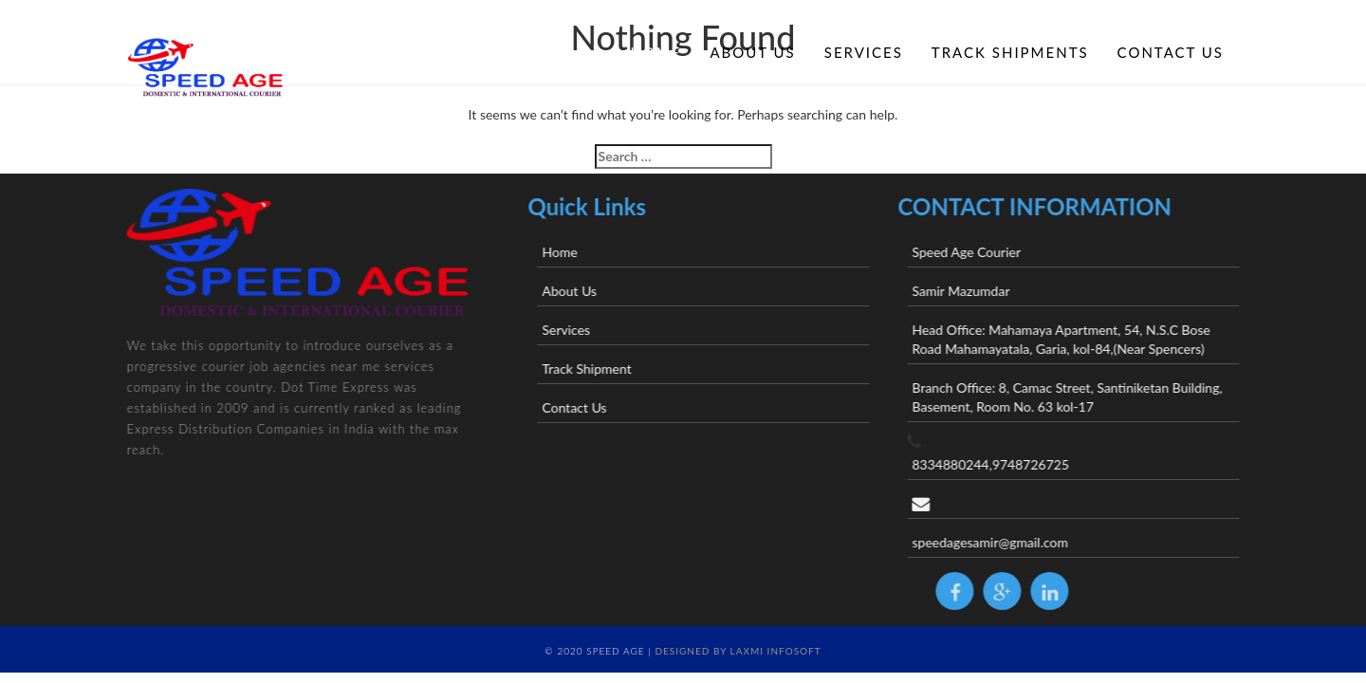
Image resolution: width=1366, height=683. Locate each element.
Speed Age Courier (1003, 252)
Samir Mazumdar (997, 291)
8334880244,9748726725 (1027, 464)
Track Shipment (623, 368)
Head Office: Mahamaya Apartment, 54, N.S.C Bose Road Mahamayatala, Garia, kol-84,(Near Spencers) (1097, 339)
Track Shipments (1010, 52)
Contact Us (1170, 52)
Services (863, 52)
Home (655, 52)
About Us (752, 52)
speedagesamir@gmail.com (1027, 542)
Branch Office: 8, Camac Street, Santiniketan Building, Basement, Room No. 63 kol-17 (1104, 397)
